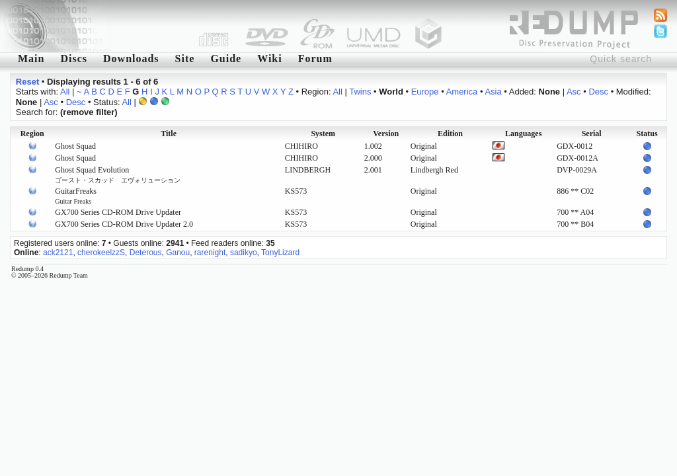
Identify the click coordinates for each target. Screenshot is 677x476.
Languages (523, 133)
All (64, 92)
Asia (493, 92)
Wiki (269, 58)
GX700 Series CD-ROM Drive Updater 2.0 (124, 224)
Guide (225, 58)
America (462, 92)
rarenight (209, 252)
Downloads (131, 58)
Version (386, 133)
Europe (425, 92)
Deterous (146, 252)
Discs (73, 58)
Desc (598, 92)
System (323, 133)
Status (647, 133)
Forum (315, 58)
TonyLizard (280, 252)
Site (185, 58)
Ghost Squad (75, 146)
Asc (574, 92)
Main (31, 58)
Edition (450, 133)
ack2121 (58, 252)
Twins (360, 92)
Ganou (178, 252)
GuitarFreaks (76, 195)
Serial (592, 133)
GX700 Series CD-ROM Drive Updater (118, 212)
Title (169, 133)
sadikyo (243, 252)
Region (32, 133)
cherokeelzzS (101, 252)
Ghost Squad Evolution (117, 174)
